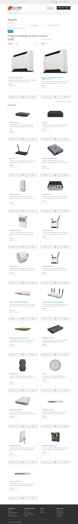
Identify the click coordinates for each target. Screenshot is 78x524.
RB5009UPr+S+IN (47, 338)
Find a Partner (27, 512)
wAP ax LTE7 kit (14, 194)
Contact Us (54, 2)
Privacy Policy (11, 514)
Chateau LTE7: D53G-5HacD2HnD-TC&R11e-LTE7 (52, 78)
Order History (60, 512)
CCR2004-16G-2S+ (48, 410)
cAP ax (44, 374)
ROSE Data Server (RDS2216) (18, 338)
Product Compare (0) (46, 39)
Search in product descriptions (16, 28)
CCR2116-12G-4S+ (15, 481)
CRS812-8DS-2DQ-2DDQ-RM (18, 302)
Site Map (26, 516)
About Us (10, 511)
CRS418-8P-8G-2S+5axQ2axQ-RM (53, 302)
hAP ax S (45, 122)
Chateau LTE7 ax (47, 230)
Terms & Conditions (13, 516)
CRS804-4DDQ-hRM (15, 410)
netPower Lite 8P (15, 230)
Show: (42, 43)
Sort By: (10, 43)
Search (16, 13)
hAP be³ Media (14, 122)
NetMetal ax (13, 374)
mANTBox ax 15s (15, 445)
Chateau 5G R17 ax (48, 266)
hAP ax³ (11, 158)
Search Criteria (11, 23)
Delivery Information (13, 512)
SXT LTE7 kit (13, 266)
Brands (42, 511)
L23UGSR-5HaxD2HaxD (49, 445)
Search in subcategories (52, 25)
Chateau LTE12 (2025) (16, 78)
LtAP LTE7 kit (46, 194)
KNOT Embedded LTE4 (49, 158)
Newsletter (59, 516)
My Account (59, 511)
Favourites (59, 514)
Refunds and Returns (29, 514)
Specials (42, 512)
